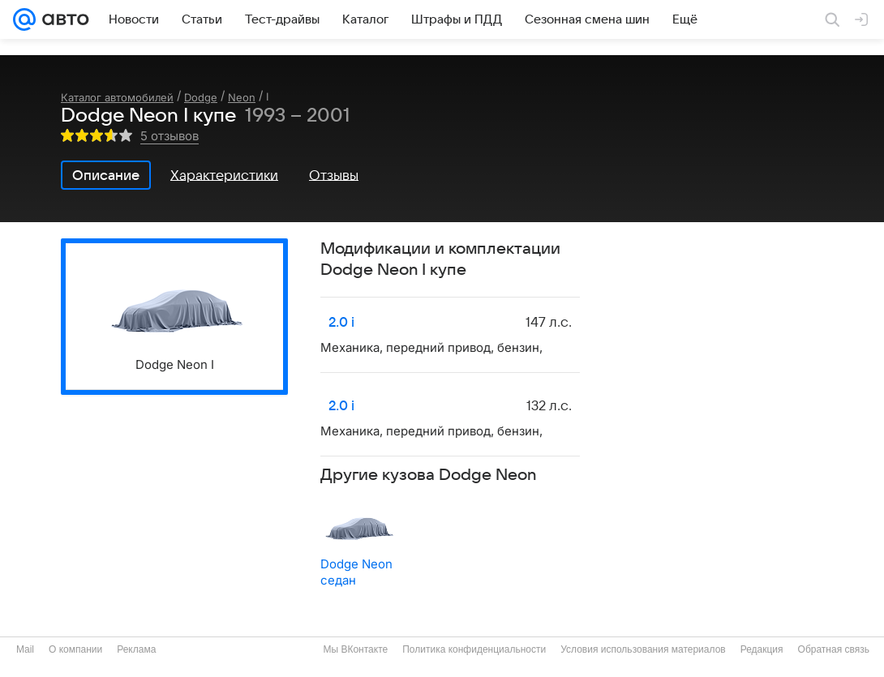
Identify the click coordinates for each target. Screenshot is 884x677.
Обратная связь (833, 649)
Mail (25, 649)
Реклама (136, 649)
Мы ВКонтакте (355, 649)
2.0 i (341, 322)
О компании (75, 649)
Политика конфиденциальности (474, 649)
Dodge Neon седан (356, 572)
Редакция (761, 649)
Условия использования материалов (642, 649)
